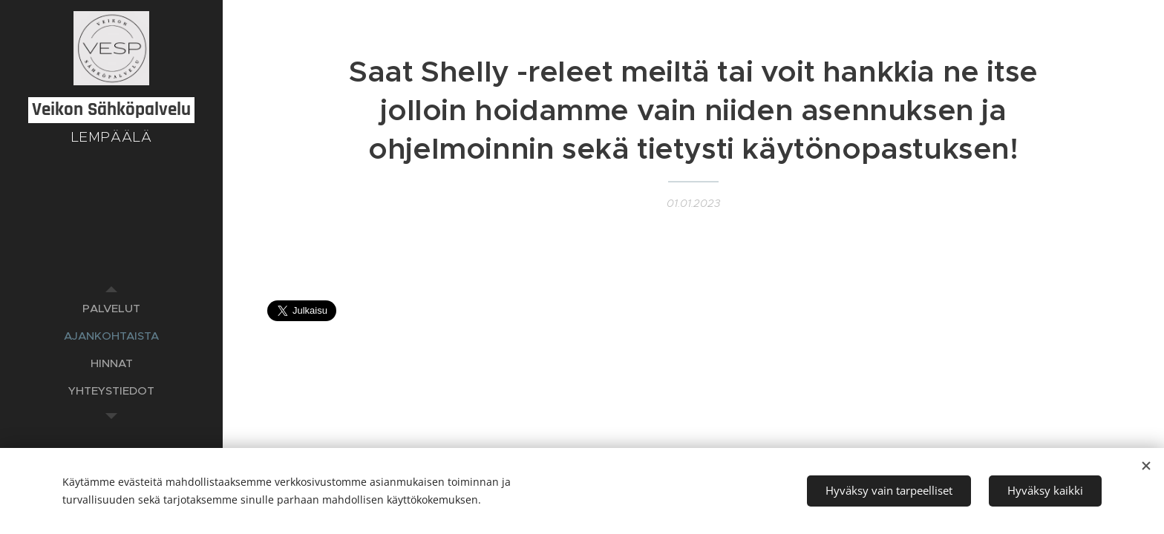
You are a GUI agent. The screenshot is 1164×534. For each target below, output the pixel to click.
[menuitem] (111, 308)
